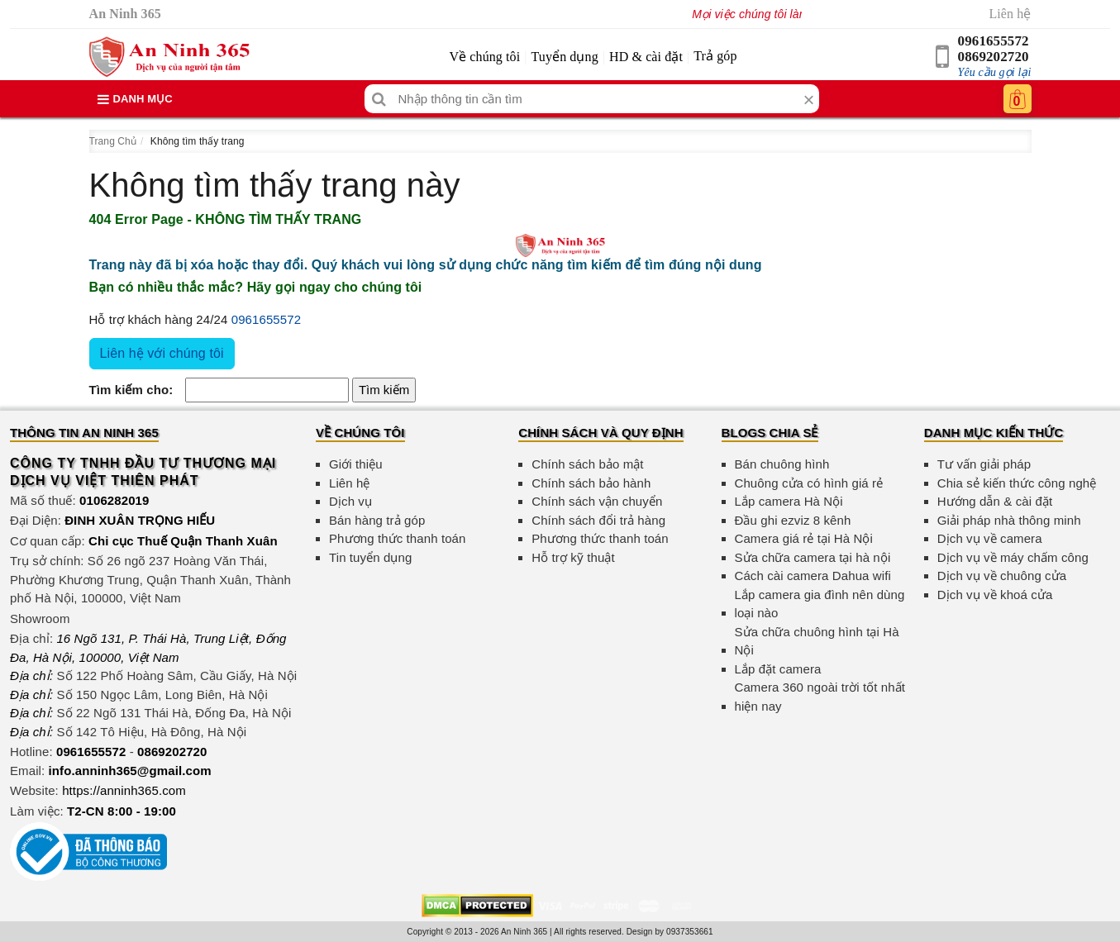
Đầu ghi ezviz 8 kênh (793, 520)
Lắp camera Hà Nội (789, 501)
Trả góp (714, 56)
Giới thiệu (356, 464)
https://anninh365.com (124, 790)
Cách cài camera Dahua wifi (813, 576)
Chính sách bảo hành (591, 483)
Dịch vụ (350, 501)
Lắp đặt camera (778, 669)
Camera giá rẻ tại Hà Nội (804, 538)
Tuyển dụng (564, 57)
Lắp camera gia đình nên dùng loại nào (820, 604)
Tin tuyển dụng (370, 557)
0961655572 (993, 41)
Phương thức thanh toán (397, 538)
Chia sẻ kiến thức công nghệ (1017, 483)
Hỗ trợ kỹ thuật (573, 557)
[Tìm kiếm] (379, 98)
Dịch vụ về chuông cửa (1002, 576)
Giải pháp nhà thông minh (1009, 520)
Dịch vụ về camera (989, 538)
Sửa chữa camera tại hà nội (813, 557)
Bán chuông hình (782, 464)
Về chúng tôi (484, 57)
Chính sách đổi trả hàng (598, 520)
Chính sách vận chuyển (596, 501)
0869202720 (993, 56)
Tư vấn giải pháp (984, 464)
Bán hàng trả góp (377, 520)
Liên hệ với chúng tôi (162, 353)
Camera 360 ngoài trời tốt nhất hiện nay (820, 696)
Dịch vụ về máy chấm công (1013, 557)
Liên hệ (1010, 14)
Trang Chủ (112, 141)
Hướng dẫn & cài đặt (994, 501)
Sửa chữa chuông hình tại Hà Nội (817, 641)
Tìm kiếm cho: (131, 390)
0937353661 (689, 931)
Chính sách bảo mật (587, 464)
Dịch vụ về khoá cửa (995, 595)
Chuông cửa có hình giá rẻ (809, 483)
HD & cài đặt (646, 57)
